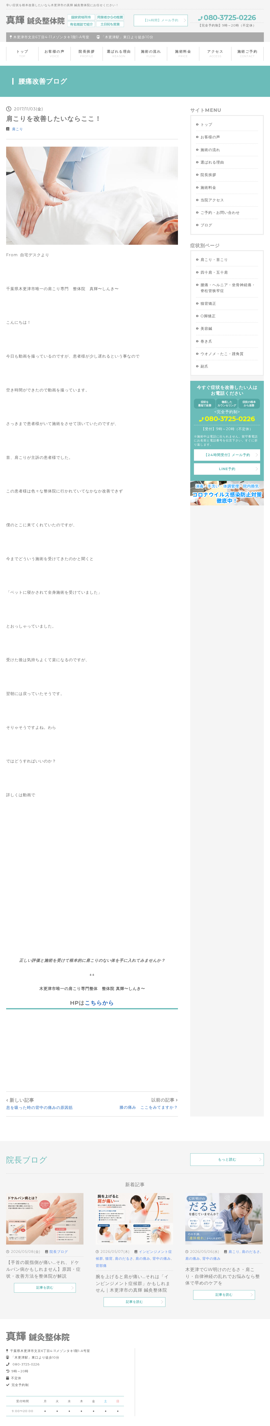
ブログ (206, 225)
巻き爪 (206, 341)
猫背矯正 (208, 303)
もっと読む (227, 1159)
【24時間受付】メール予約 (227, 455)
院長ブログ (59, 1251)
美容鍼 (206, 328)
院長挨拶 (87, 53)
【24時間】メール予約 (160, 20)
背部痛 (101, 1265)
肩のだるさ (124, 1258)
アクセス (215, 53)
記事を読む (45, 1287)
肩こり (17, 129)
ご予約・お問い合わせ (220, 212)
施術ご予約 (247, 53)
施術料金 (183, 53)
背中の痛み (161, 1258)
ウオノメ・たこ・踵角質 (222, 353)
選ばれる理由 (119, 53)
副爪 (204, 366)
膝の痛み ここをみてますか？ (149, 1107)
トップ (22, 53)
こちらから (99, 1002)
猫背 (109, 1258)
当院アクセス (212, 200)
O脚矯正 (208, 316)
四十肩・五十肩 (214, 272)
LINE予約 (227, 469)
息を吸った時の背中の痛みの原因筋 (39, 1107)
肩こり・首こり (214, 259)
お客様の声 (54, 53)
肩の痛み (142, 1258)
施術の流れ (151, 53)
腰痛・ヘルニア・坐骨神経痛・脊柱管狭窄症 (228, 288)
